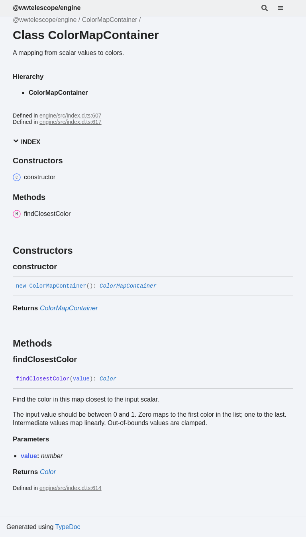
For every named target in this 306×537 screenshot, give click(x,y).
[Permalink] (64, 266)
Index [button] (26, 141)
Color (108, 379)
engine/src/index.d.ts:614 (70, 488)
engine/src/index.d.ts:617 (70, 122)
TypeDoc (67, 526)
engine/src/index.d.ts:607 (70, 115)
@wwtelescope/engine (46, 7)
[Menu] (285, 8)
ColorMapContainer (109, 19)
